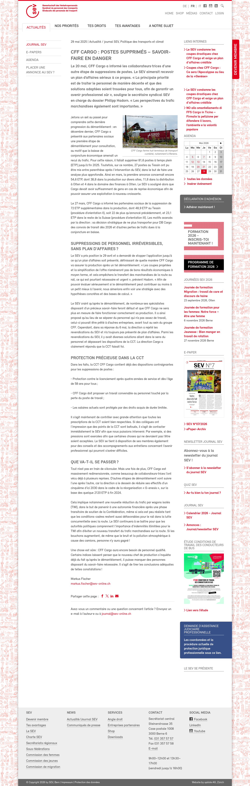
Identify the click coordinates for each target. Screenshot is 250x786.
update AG (210, 782)
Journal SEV (36, 44)
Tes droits (97, 26)
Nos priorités (67, 26)
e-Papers (33, 52)
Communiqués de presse (83, 725)
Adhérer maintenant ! (200, 207)
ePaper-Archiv (196, 429)
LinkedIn (195, 725)
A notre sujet (161, 26)
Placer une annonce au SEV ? (40, 70)
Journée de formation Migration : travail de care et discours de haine (203, 292)
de (185, 6)
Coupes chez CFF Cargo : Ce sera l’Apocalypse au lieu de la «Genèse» (205, 72)
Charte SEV (34, 737)
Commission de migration (43, 767)
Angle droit (115, 719)
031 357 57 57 (163, 738)
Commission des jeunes (42, 761)
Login (219, 13)
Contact (206, 13)
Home (169, 13)
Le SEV (31, 731)
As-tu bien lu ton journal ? (203, 493)
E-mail (153, 748)
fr (193, 6)
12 (192, 162)
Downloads (115, 737)
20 (198, 167)
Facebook (200, 719)
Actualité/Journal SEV (82, 719)
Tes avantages (127, 26)
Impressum (67, 782)
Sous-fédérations (38, 749)
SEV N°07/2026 (196, 424)
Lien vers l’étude (197, 610)
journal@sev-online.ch (116, 614)
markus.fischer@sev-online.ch (90, 583)
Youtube (199, 731)
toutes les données (199, 179)
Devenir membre (236, 59)
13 (198, 162)
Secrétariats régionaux (41, 743)
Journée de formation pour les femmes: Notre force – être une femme (201, 312)
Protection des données (87, 782)
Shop (180, 13)
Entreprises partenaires (124, 725)
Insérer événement (199, 184)
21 (204, 167)
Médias (191, 13)
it (200, 6)
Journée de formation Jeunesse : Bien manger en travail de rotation (202, 332)
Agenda (32, 60)
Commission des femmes (42, 755)
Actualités (36, 27)
